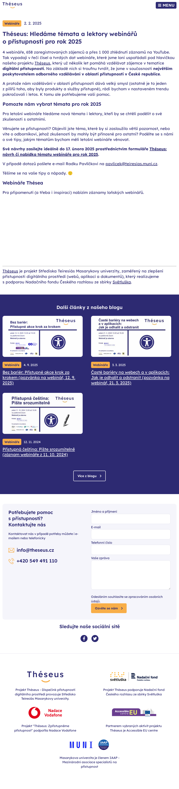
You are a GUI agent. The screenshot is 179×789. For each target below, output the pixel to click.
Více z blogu (87, 476)
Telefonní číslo (101, 543)
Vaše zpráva (100, 558)
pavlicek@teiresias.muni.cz (131, 163)
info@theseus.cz (35, 550)
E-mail (96, 527)
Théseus (42, 63)
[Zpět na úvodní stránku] (12, 5)
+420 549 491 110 (37, 561)
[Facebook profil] (84, 638)
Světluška (122, 281)
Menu (169, 5)
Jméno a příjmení (104, 511)
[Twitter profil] (94, 638)
